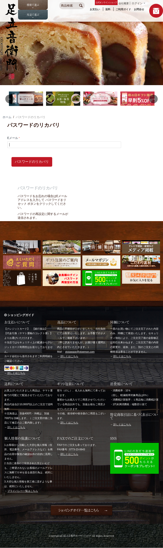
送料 (107, 9)
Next (153, 99)
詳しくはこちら (16, 373)
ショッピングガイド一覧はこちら (78, 510)
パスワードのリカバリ (32, 162)
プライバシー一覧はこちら (22, 490)
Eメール (12, 138)
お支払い (95, 9)
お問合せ (139, 9)
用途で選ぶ (33, 14)
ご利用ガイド (123, 9)
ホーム (7, 117)
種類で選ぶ (33, 5)
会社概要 (124, 3)
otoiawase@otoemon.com (80, 351)
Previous (9, 99)
